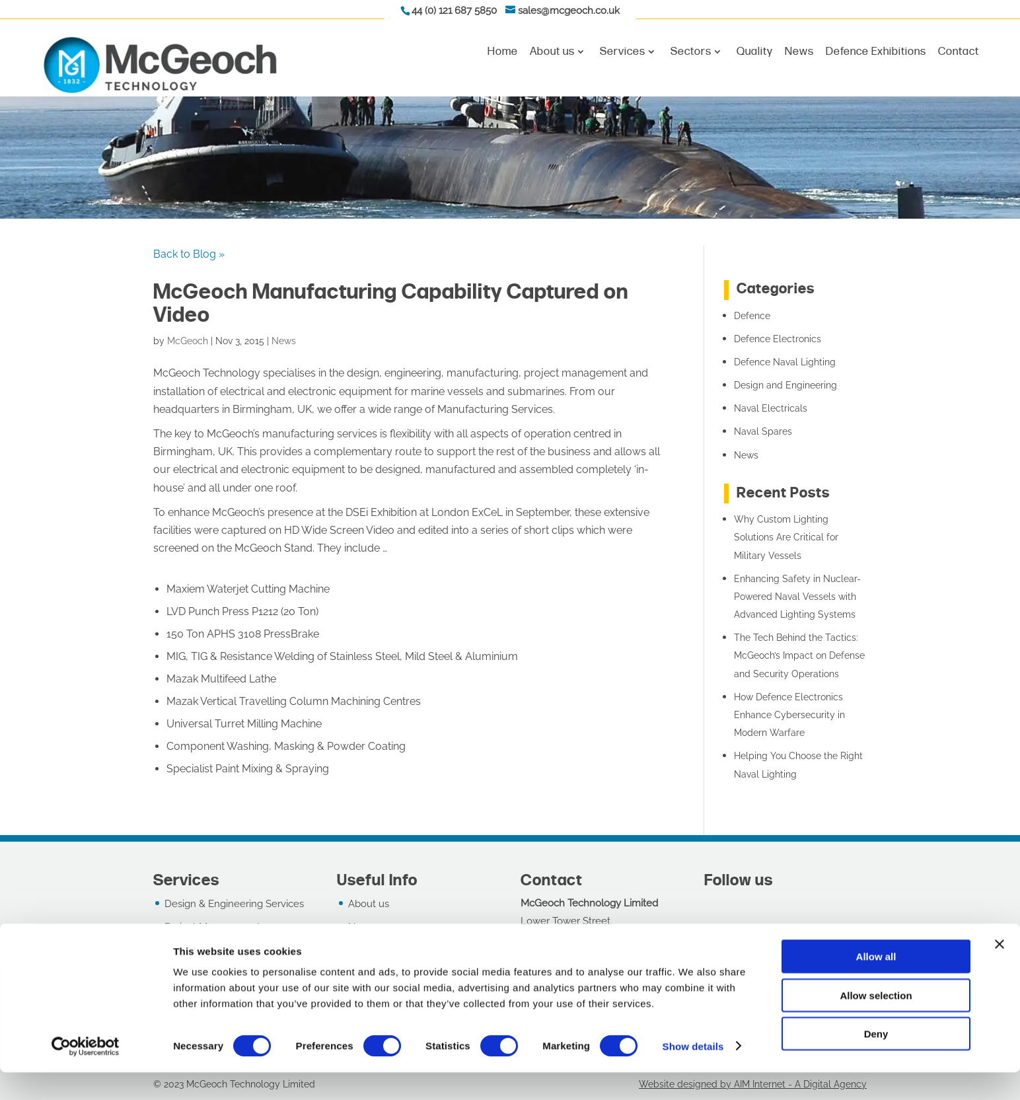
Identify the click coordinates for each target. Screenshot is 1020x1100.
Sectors (691, 52)
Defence (752, 316)
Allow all (876, 984)
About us (552, 52)
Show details (693, 1074)
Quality (755, 52)
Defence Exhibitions (876, 52)
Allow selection (876, 1023)
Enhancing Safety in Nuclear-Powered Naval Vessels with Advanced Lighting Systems (797, 596)
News (799, 52)
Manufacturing (197, 950)
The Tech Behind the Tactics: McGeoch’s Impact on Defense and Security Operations (799, 655)
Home (503, 52)
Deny (876, 1061)
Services (622, 52)
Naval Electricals (770, 408)
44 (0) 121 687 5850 (454, 11)
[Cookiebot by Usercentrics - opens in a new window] (85, 1074)
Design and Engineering (785, 385)
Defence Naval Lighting (785, 362)
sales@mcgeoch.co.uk (569, 11)
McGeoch (187, 341)
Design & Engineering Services (234, 904)
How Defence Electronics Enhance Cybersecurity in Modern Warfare (789, 715)
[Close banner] (999, 971)
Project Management (212, 927)
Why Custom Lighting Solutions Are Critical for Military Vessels (786, 537)
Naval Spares (763, 431)
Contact (958, 52)
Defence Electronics (777, 339)
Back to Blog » (189, 254)
